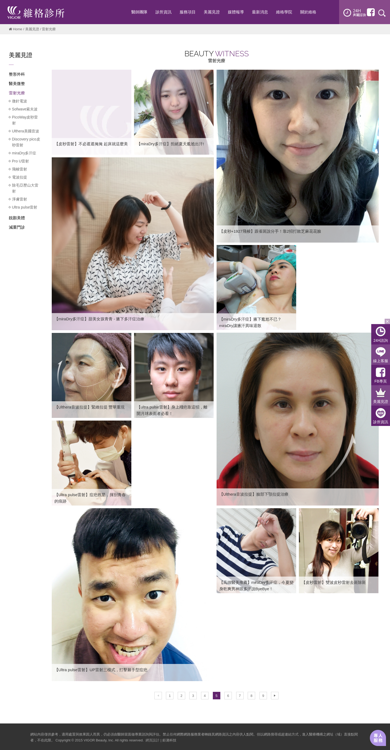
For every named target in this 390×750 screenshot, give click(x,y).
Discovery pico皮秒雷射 (26, 142)
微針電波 (19, 101)
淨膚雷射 (19, 199)
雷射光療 (17, 93)
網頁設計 (152, 740)
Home (17, 29)
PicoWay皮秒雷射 (25, 120)
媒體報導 (236, 12)
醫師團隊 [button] (139, 12)
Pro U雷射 (20, 161)
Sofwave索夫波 (25, 109)
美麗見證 (32, 29)
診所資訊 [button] (163, 12)
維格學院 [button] (284, 12)
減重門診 (17, 227)
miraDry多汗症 (24, 153)
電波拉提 (19, 177)
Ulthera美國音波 (25, 131)
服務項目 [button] (188, 12)
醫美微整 (17, 83)
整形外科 (17, 74)
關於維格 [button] (308, 12)
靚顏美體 (17, 218)
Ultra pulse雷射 (25, 207)
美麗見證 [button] (212, 12)
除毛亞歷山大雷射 (25, 188)
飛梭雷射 (19, 169)
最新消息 (260, 12)
